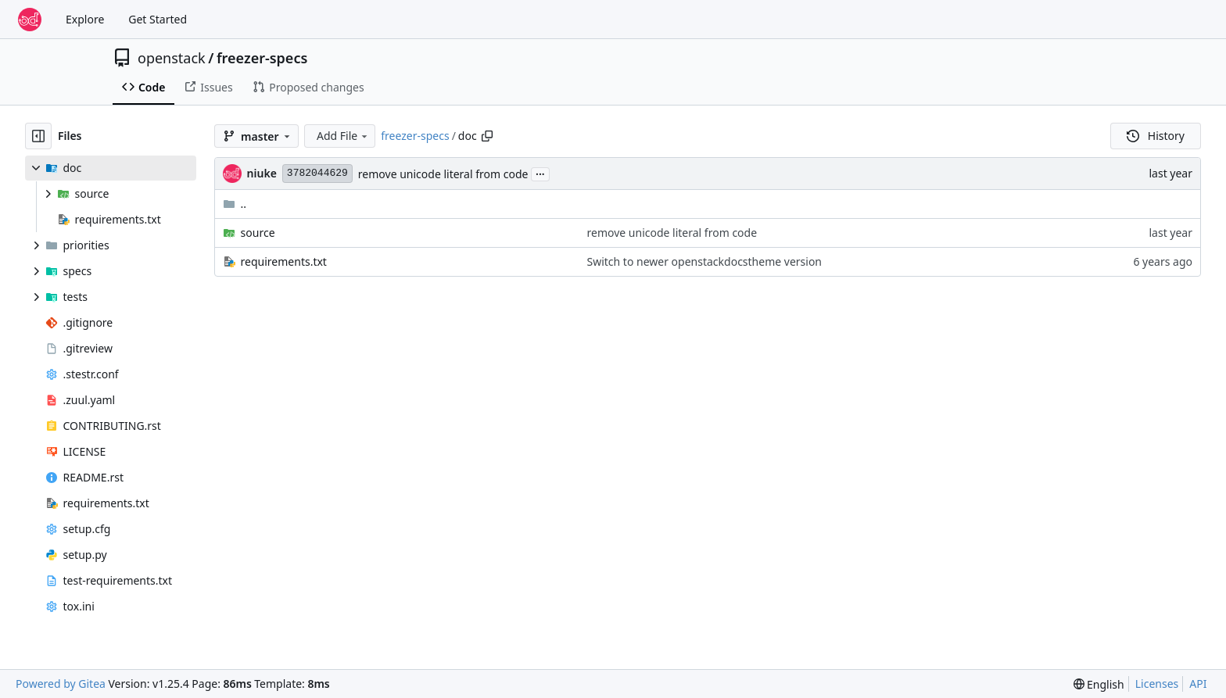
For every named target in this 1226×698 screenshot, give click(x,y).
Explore (85, 19)
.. (235, 203)
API (1197, 683)
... (540, 172)
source (258, 232)
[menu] (1099, 684)
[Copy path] (487, 136)
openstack (172, 58)
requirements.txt (284, 261)
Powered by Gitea (61, 683)
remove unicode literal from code (443, 173)
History (1156, 135)
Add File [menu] (343, 135)
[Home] (30, 19)
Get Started (157, 19)
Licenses (1157, 683)
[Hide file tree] (38, 136)
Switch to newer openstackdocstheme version (705, 261)
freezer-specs (262, 58)
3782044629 (317, 173)
